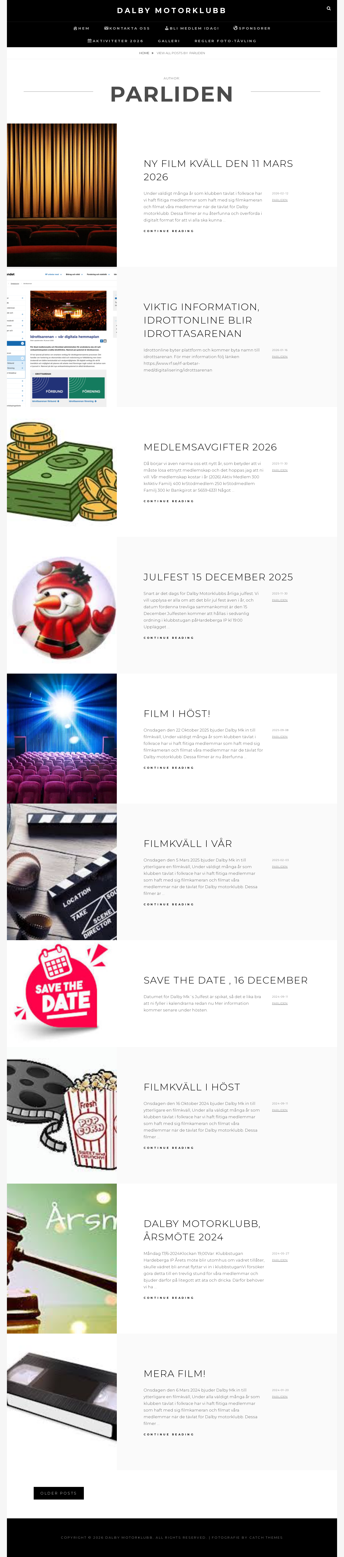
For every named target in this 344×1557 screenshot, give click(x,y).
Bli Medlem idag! (191, 28)
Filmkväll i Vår (188, 843)
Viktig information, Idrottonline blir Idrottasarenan (202, 320)
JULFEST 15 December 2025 (218, 577)
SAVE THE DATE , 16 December (226, 980)
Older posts (58, 1493)
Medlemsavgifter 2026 (210, 447)
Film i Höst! (177, 713)
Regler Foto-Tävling (226, 41)
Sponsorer (252, 28)
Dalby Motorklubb (172, 10)
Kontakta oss (127, 28)
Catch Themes (266, 1537)
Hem (81, 28)
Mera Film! (175, 1373)
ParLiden (280, 200)
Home (144, 53)
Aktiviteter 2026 (115, 40)
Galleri (169, 41)
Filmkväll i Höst (192, 1087)
